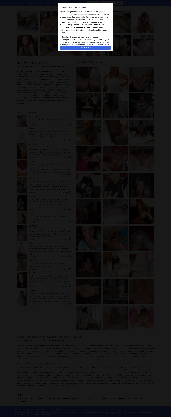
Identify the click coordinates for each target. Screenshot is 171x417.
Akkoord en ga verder (85, 47)
